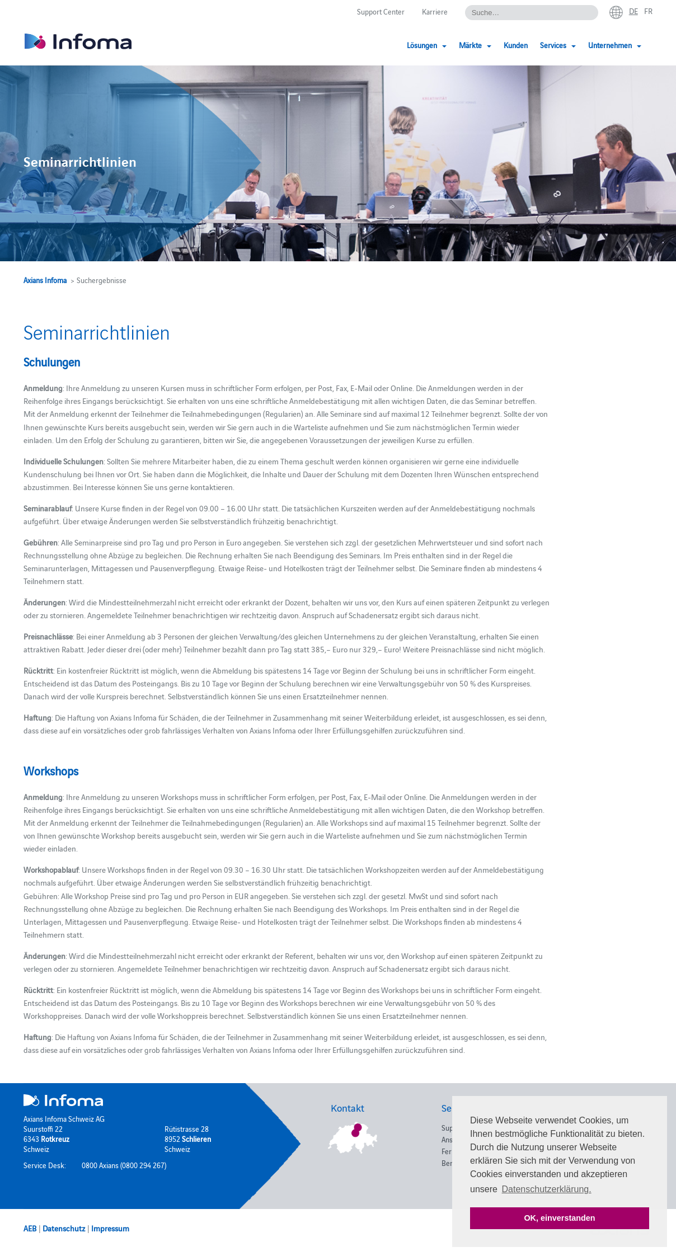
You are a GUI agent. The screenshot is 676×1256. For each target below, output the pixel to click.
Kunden (516, 45)
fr (648, 10)
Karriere (435, 11)
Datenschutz (64, 1228)
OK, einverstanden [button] (559, 1217)
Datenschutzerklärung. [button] (547, 1189)
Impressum (110, 1228)
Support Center (381, 11)
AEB (30, 1228)
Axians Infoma (45, 280)
